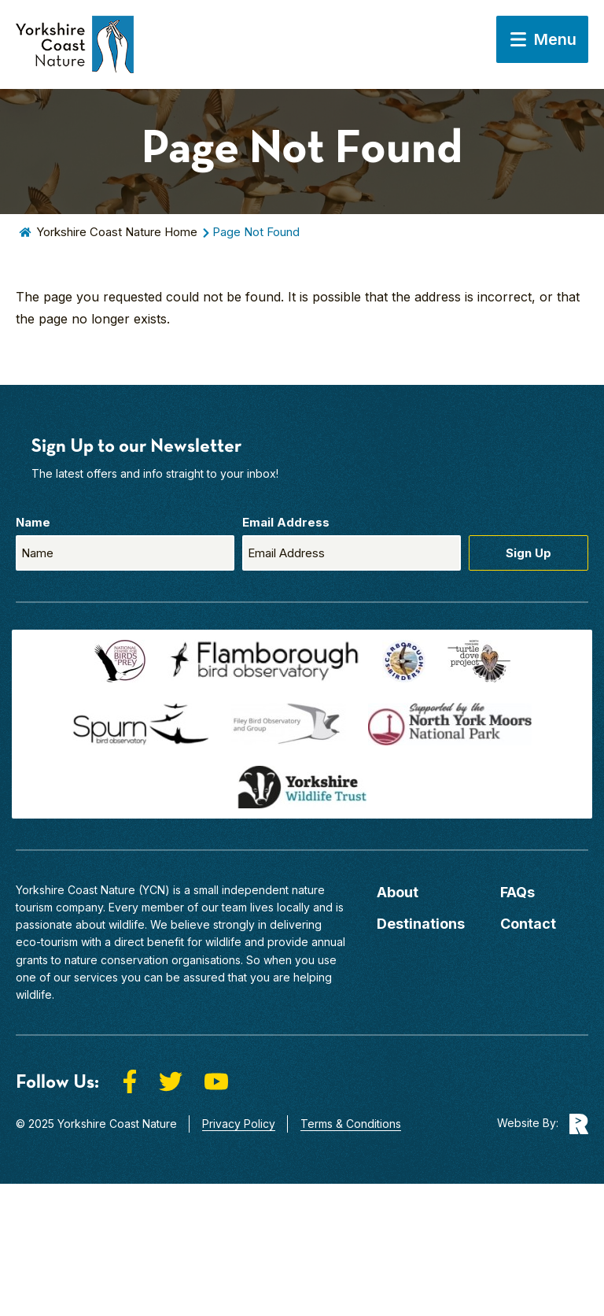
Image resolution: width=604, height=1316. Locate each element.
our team (224, 907)
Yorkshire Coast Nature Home (116, 231)
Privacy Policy (238, 1123)
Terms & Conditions (350, 1123)
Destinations (421, 923)
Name (33, 522)
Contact (528, 923)
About (397, 892)
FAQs (517, 892)
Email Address (286, 522)
